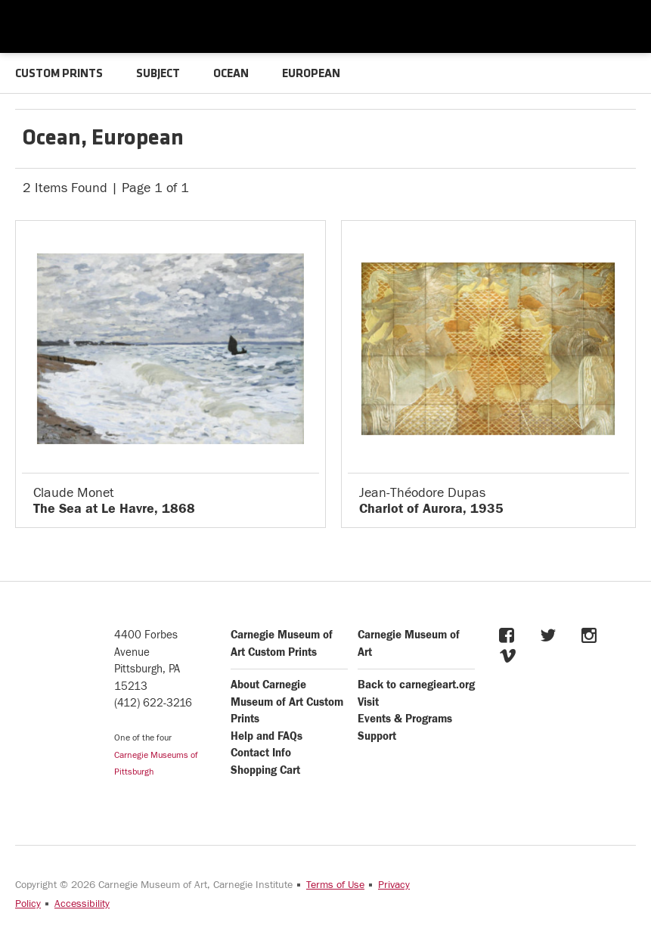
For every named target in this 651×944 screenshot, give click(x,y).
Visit (368, 702)
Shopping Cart (265, 770)
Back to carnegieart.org (416, 684)
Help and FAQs (266, 736)
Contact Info (261, 753)
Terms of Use (335, 885)
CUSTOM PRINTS (59, 74)
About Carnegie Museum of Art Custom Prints (287, 701)
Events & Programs (405, 719)
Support (377, 736)
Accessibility (82, 904)
